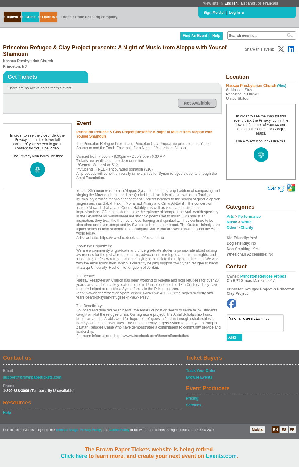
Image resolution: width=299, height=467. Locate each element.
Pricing (192, 401)
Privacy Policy (90, 432)
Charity (247, 227)
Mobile (257, 432)
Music (232, 222)
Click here (74, 456)
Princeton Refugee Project (263, 276)
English (230, 3)
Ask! (232, 340)
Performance (249, 216)
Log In (234, 12)
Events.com (221, 456)
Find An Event (195, 36)
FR (292, 432)
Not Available (197, 103)
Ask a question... (258, 324)
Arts (230, 216)
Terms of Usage (67, 432)
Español (248, 3)
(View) (281, 86)
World (246, 222)
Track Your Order (201, 373)
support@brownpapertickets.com (32, 380)
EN (275, 432)
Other (231, 227)
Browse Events (199, 380)
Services (193, 408)
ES (284, 432)
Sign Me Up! (214, 12)
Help (216, 36)
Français (270, 3)
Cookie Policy (119, 432)
